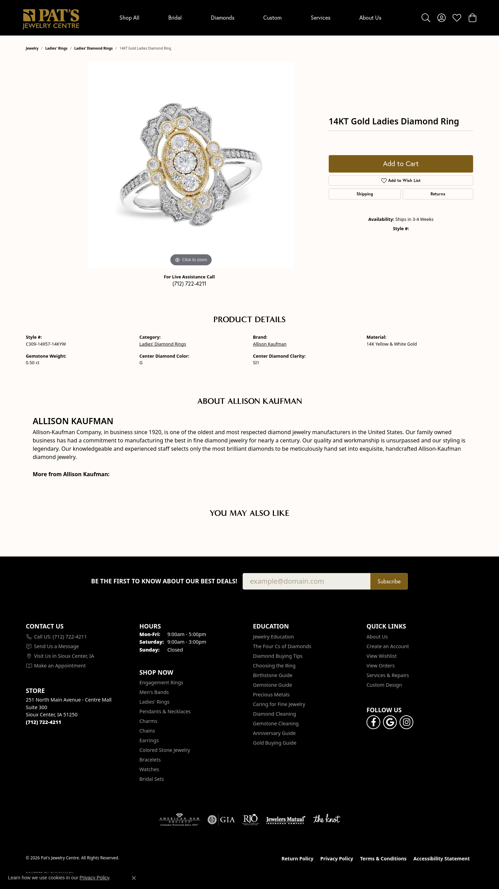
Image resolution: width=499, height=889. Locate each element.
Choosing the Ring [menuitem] (274, 665)
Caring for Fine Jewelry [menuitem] (279, 704)
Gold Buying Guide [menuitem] (274, 742)
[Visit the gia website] (221, 819)
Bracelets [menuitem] (150, 759)
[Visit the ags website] (179, 819)
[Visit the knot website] (326, 819)
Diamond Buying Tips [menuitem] (277, 656)
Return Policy (298, 858)
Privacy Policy (336, 858)
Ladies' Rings (56, 48)
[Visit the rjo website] (250, 819)
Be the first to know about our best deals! (164, 581)
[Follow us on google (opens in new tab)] (390, 722)
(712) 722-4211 (189, 283)
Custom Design (384, 685)
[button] (426, 17)
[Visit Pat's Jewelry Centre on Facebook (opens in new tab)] (373, 722)
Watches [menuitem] (149, 769)
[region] (191, 164)
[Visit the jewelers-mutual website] (286, 819)
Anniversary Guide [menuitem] (274, 733)
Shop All (129, 17)
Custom (272, 17)
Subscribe (389, 581)
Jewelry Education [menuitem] (273, 636)
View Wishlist (382, 656)
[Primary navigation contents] (250, 17)
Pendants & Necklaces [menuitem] (165, 711)
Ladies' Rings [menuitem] (154, 701)
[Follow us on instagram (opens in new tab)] (406, 722)
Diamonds (222, 17)
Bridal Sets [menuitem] (151, 779)
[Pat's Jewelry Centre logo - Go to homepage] (51, 17)
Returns (438, 193)
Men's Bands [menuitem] (154, 692)
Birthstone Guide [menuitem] (273, 675)
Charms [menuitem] (148, 721)
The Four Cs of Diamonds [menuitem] (282, 646)
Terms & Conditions (383, 858)
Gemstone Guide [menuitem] (272, 685)
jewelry (32, 48)
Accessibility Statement (441, 858)
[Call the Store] (43, 722)
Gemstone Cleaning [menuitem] (276, 723)
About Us (370, 17)
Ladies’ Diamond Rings (93, 48)
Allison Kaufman (270, 344)
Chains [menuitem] (147, 730)
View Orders (381, 665)
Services (320, 17)
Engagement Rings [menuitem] (161, 682)
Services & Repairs (388, 675)
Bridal (175, 17)
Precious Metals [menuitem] (271, 694)
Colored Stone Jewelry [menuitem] (164, 750)
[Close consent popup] (134, 878)
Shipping (365, 193)
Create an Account (388, 646)
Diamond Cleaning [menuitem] (274, 714)
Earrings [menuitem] (149, 740)
